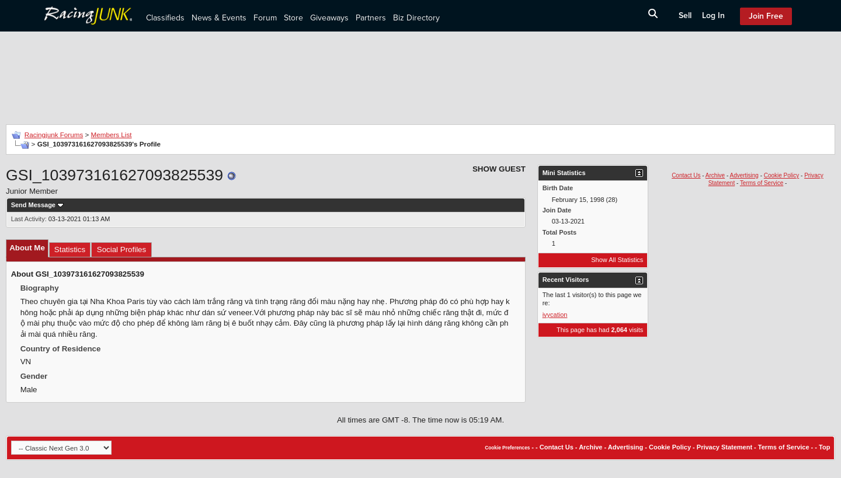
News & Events (219, 18)
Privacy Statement (724, 447)
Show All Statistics (617, 259)
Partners (371, 18)
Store (293, 18)
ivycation (555, 314)
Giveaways (329, 18)
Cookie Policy (782, 175)
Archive (715, 175)
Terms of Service (761, 183)
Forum (265, 18)
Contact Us (686, 175)
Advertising (743, 175)
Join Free (766, 16)
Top (824, 447)
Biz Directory (416, 18)
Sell (685, 15)
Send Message (33, 204)
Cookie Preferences (507, 448)
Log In (713, 15)
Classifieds (165, 18)
